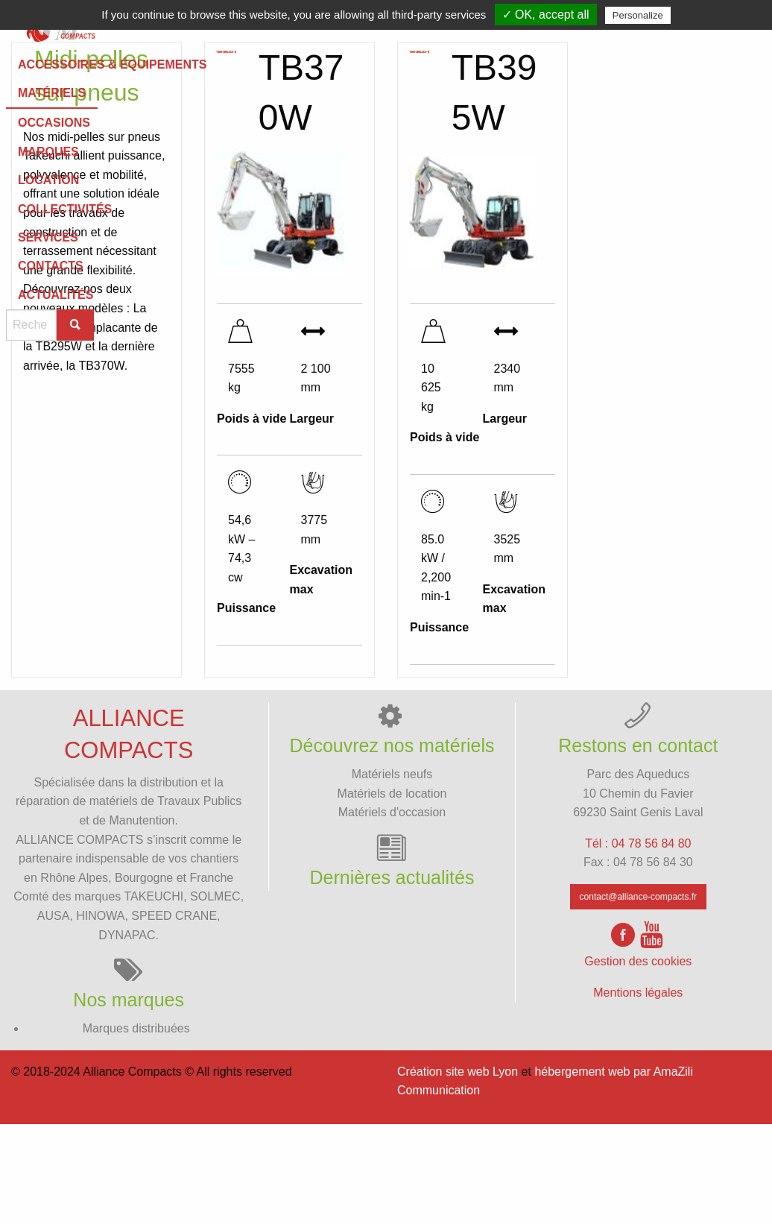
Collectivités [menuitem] (69, 72)
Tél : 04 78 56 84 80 (638, 943)
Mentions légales (638, 1092)
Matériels (33, 108)
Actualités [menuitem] (449, 72)
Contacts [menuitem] (322, 72)
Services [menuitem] (196, 72)
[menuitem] (69, 71)
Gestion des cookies (638, 1061)
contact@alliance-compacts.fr (638, 996)
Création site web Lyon (457, 1171)
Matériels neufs (392, 874)
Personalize (638, 15)
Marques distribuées (136, 1128)
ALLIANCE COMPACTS (79, 939)
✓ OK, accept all (545, 14)
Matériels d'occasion (392, 912)
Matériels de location (392, 892)
